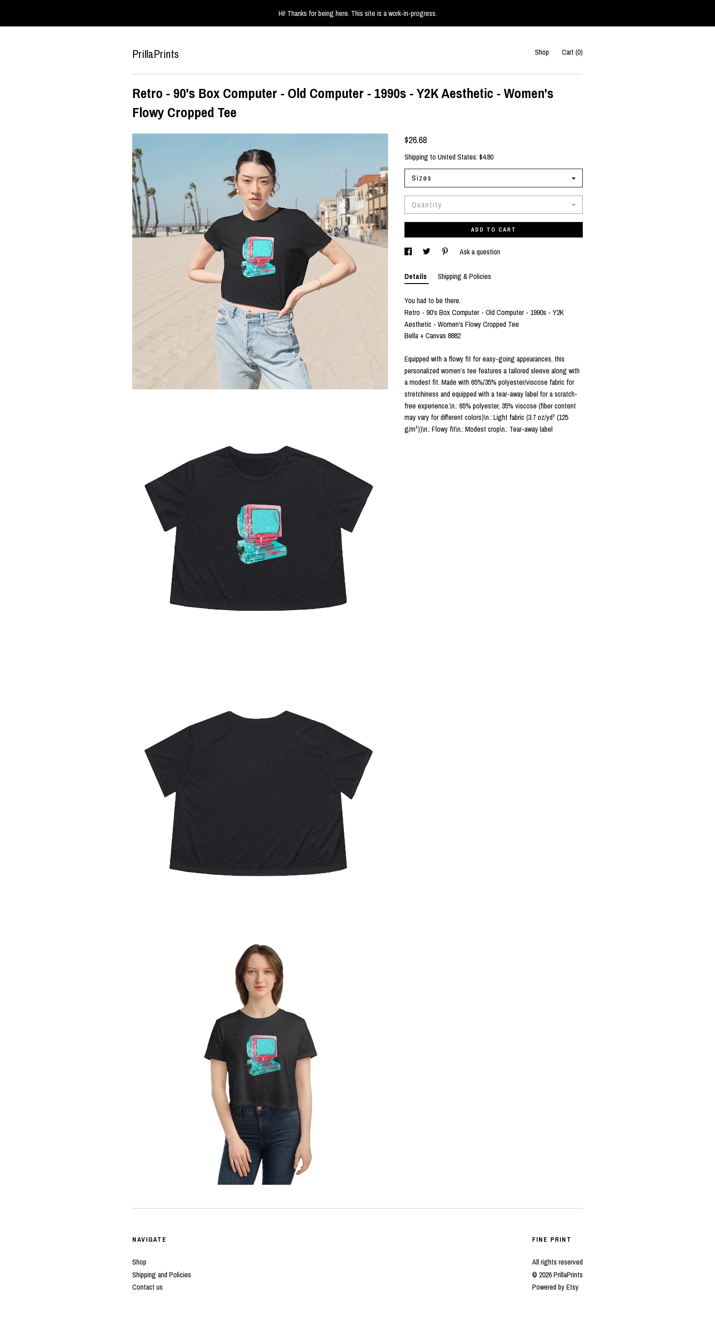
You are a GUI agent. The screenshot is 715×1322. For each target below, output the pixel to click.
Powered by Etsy (555, 1287)
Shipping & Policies (464, 276)
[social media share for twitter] (427, 252)
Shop (542, 52)
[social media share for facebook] (409, 252)
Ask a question (480, 252)
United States (457, 157)
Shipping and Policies (161, 1275)
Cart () (572, 52)
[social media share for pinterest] (446, 252)
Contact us (147, 1287)
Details (416, 276)
